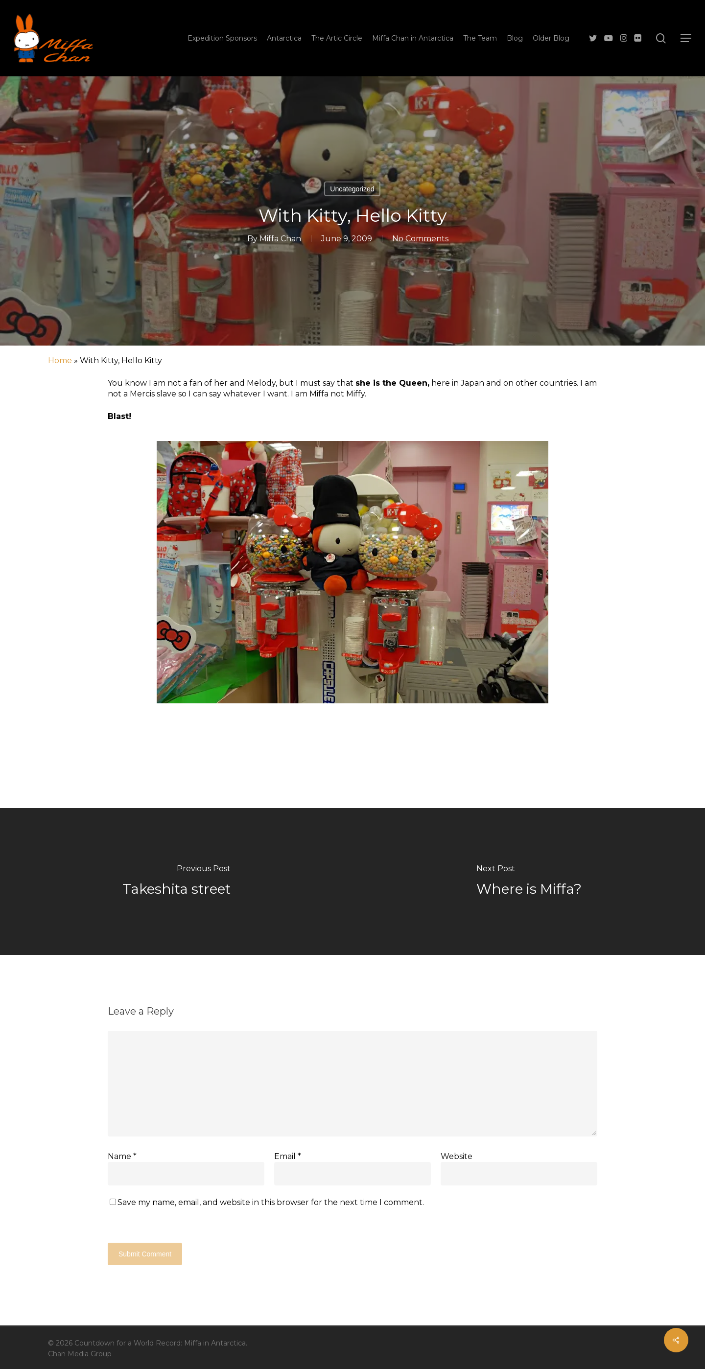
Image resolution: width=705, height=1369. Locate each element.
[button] (686, 38)
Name (122, 1156)
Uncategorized (352, 189)
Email (287, 1156)
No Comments (420, 238)
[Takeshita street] (176, 881)
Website (456, 1156)
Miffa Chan (280, 238)
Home (60, 360)
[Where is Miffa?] (528, 881)
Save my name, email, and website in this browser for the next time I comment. (271, 1202)
